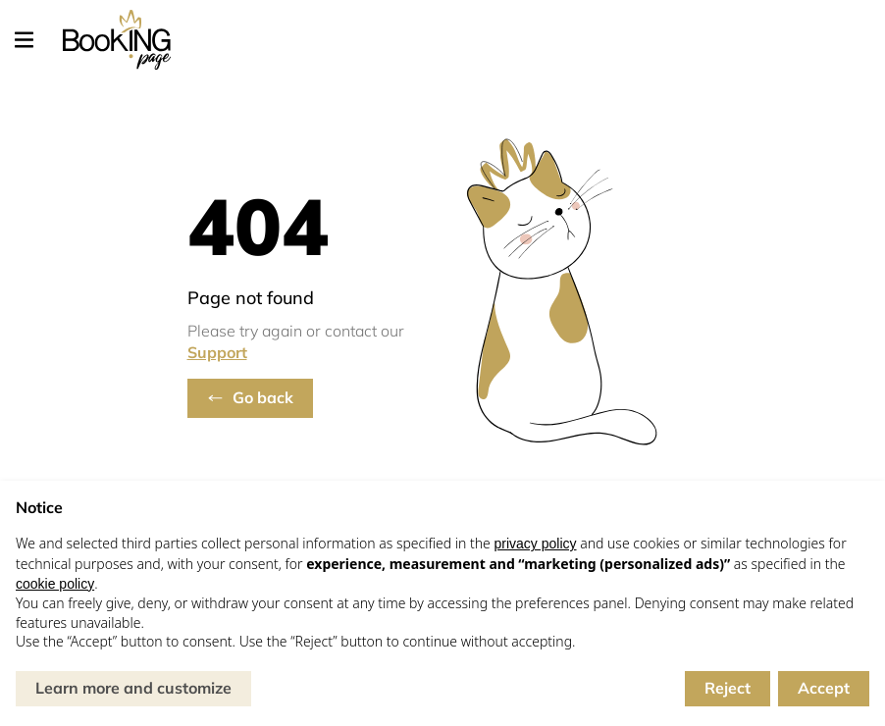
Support (217, 352)
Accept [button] (824, 688)
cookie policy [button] (55, 584)
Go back (263, 397)
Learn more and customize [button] (133, 688)
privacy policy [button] (535, 543)
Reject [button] (727, 688)
